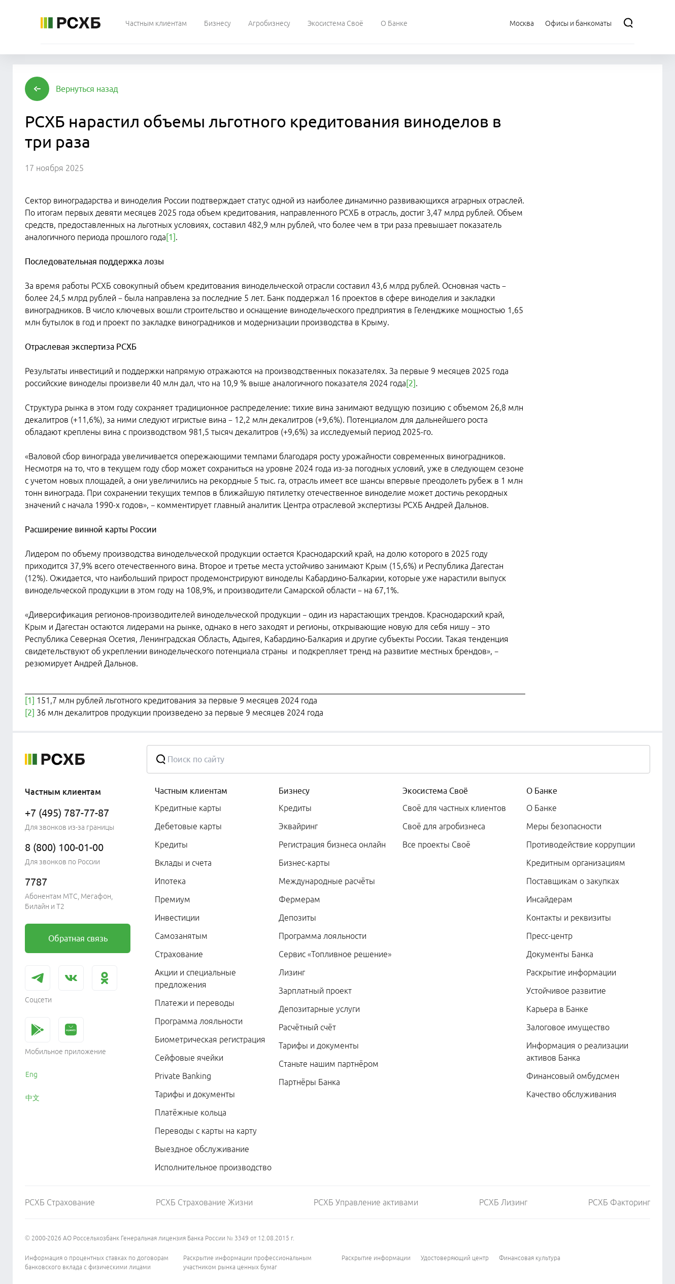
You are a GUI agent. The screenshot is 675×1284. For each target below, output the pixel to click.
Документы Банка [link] (559, 954)
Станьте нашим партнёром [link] (329, 1063)
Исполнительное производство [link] (213, 1167)
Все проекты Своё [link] (436, 844)
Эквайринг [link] (298, 826)
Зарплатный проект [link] (315, 990)
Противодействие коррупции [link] (580, 844)
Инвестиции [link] (177, 917)
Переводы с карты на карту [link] (206, 1130)
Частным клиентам (191, 790)
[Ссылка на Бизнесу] (217, 22)
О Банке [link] (541, 808)
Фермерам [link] (299, 899)
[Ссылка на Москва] (521, 22)
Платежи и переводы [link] (194, 1002)
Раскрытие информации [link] (571, 972)
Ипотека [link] (170, 881)
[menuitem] (156, 22)
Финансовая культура (529, 1258)
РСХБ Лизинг (503, 1202)
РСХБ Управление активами (366, 1202)
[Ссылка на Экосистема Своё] (335, 22)
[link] (77, 938)
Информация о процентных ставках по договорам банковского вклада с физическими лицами (96, 1262)
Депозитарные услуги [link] (319, 1008)
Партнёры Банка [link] (309, 1082)
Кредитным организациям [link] (575, 862)
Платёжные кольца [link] (190, 1112)
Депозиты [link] (297, 917)
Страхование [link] (179, 954)
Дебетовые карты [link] (188, 826)
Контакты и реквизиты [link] (568, 917)
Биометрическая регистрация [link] (210, 1039)
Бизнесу (294, 790)
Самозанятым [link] (181, 935)
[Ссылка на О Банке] (394, 22)
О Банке (541, 790)
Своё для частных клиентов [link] (454, 808)
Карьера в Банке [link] (557, 1008)
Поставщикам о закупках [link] (572, 881)
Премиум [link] (172, 899)
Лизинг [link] (292, 972)
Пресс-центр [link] (549, 935)
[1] (171, 237)
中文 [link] (32, 1098)
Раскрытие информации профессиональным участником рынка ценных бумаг (247, 1262)
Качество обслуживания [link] (571, 1094)
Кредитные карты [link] (188, 808)
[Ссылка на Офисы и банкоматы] (578, 22)
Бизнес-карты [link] (304, 862)
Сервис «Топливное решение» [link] (335, 954)
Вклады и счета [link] (183, 862)
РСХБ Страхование (60, 1202)
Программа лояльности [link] (199, 1021)
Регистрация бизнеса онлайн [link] (332, 844)
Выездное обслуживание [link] (202, 1149)
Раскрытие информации (376, 1258)
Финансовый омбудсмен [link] (572, 1075)
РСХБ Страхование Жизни (204, 1202)
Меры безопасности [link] (563, 826)
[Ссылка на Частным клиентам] (156, 22)
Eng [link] (31, 1074)
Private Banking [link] (183, 1075)
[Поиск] (628, 23)
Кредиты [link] (171, 844)
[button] (87, 88)
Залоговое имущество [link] (568, 1027)
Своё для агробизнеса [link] (443, 826)
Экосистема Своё (435, 790)
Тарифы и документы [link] (195, 1094)
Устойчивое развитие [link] (566, 990)
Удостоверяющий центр (455, 1258)
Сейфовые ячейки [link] (189, 1057)
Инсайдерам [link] (549, 899)
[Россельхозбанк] (70, 23)
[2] (411, 383)
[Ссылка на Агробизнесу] (269, 22)
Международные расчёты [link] (327, 881)
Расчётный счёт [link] (307, 1027)
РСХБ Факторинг (619, 1202)
